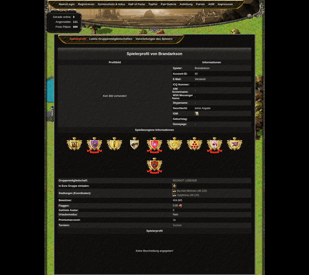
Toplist (152, 4)
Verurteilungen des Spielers (154, 38)
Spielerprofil (78, 38)
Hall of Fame (136, 4)
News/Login (67, 4)
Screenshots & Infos (111, 4)
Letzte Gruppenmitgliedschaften (110, 38)
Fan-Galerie (168, 4)
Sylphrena (180, 195)
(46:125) (202, 190)
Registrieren (86, 4)
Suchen (177, 225)
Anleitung (186, 4)
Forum (200, 4)
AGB (211, 4)
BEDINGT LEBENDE (185, 180)
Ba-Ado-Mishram (184, 190)
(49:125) (194, 195)
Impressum (225, 4)
